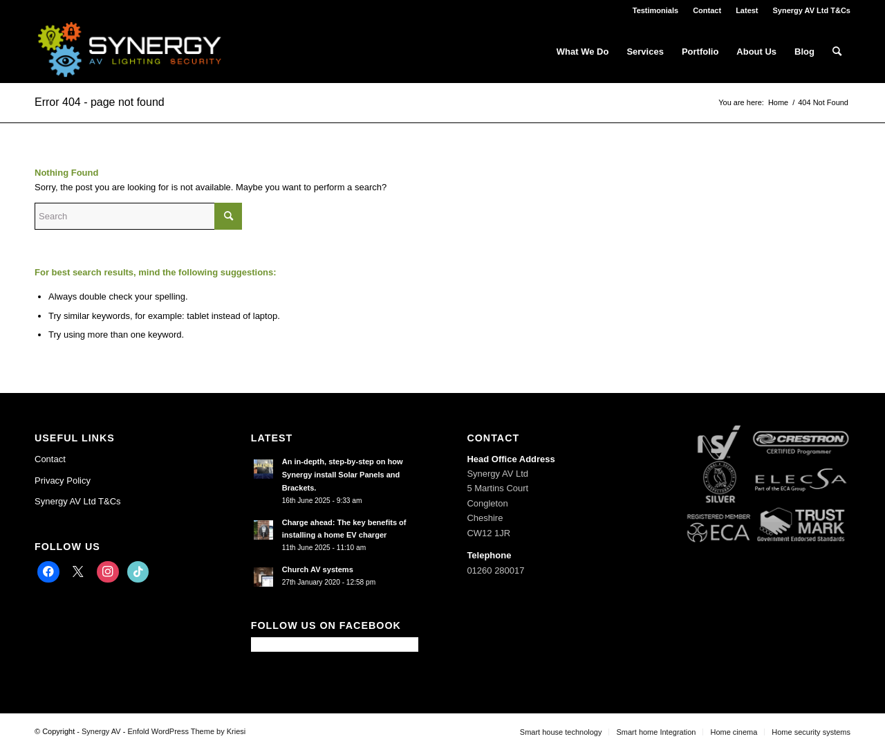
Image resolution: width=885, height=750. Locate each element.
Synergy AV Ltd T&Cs (811, 10)
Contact (707, 10)
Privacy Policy (63, 480)
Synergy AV (101, 731)
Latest (747, 10)
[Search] (836, 51)
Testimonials (655, 10)
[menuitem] (656, 10)
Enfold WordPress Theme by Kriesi (186, 731)
